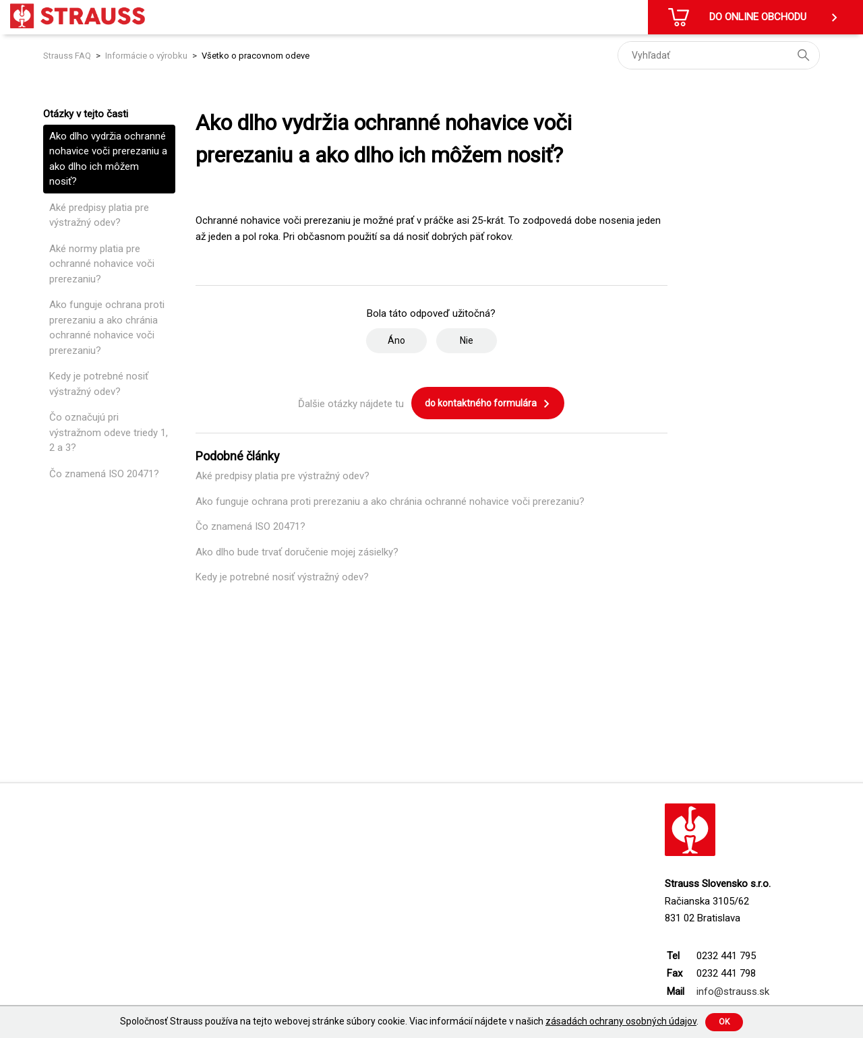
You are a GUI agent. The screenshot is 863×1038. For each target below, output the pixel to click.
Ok (724, 1022)
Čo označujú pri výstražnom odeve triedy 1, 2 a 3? (108, 432)
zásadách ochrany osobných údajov (620, 1021)
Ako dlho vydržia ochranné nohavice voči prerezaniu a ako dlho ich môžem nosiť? (108, 159)
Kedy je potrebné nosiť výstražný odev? (98, 384)
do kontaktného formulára (488, 404)
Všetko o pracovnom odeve (255, 56)
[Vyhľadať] (718, 55)
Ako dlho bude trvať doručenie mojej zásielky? (297, 552)
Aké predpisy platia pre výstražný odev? (99, 215)
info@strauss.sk (732, 991)
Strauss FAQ (68, 56)
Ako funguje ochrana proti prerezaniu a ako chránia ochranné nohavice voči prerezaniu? (107, 328)
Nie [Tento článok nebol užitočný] (466, 340)
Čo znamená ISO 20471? (104, 474)
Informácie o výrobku (146, 56)
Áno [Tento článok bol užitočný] (396, 340)
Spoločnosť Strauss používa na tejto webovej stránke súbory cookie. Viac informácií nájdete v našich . (409, 1021)
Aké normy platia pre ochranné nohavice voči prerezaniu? (101, 264)
